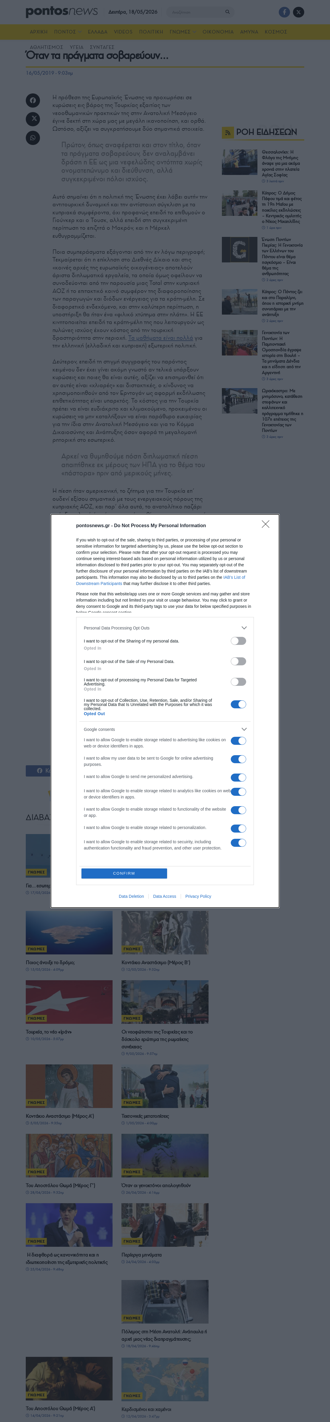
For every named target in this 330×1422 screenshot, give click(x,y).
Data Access (164, 896)
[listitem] (165, 628)
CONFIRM (124, 873)
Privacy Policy (198, 896)
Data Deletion (131, 896)
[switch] (238, 641)
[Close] (267, 526)
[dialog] (165, 711)
